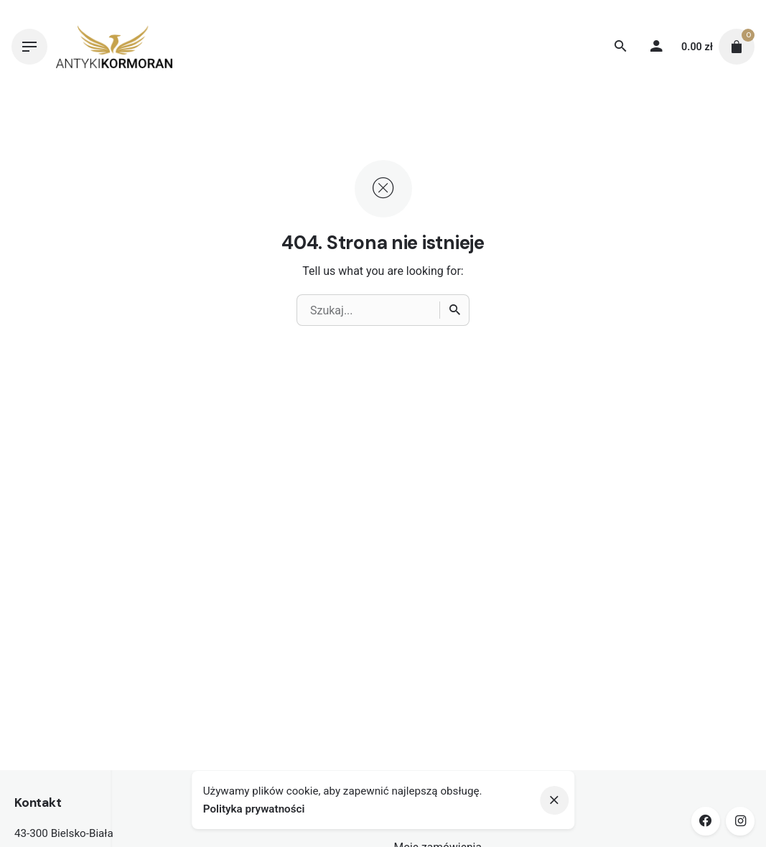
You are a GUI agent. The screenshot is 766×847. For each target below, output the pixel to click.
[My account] (656, 47)
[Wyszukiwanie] (620, 47)
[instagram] (740, 821)
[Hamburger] (29, 47)
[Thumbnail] (114, 46)
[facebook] (705, 821)
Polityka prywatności (254, 808)
